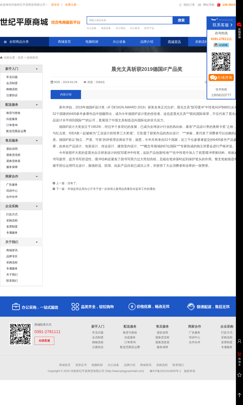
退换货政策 (13, 160)
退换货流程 (13, 154)
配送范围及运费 (16, 131)
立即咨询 (221, 78)
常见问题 (12, 77)
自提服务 (12, 119)
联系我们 (12, 280)
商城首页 (64, 41)
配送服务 (130, 326)
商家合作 (194, 326)
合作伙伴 (12, 196)
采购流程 (201, 41)
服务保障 (12, 167)
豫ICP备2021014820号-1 (165, 371)
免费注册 (70, 4)
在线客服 (44, 340)
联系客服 (223, 25)
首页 (20, 57)
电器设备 (106, 28)
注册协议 (12, 95)
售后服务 (162, 326)
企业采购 (226, 326)
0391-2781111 (47, 331)
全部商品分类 (16, 41)
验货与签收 (13, 112)
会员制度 (12, 83)
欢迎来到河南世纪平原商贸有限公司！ (24, 4)
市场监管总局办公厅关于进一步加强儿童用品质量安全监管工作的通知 (111, 188)
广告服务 (12, 184)
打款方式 (12, 214)
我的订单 (187, 4)
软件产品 (149, 28)
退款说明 (12, 148)
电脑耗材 (91, 41)
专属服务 (12, 232)
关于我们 (12, 274)
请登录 (55, 4)
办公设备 (92, 28)
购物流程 (12, 89)
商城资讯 (174, 41)
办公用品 (121, 28)
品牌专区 (12, 256)
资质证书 (81, 365)
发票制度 (12, 226)
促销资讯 (32, 57)
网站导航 (206, 4)
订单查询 (12, 125)
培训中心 (12, 190)
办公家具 (135, 28)
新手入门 (97, 326)
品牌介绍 (146, 41)
